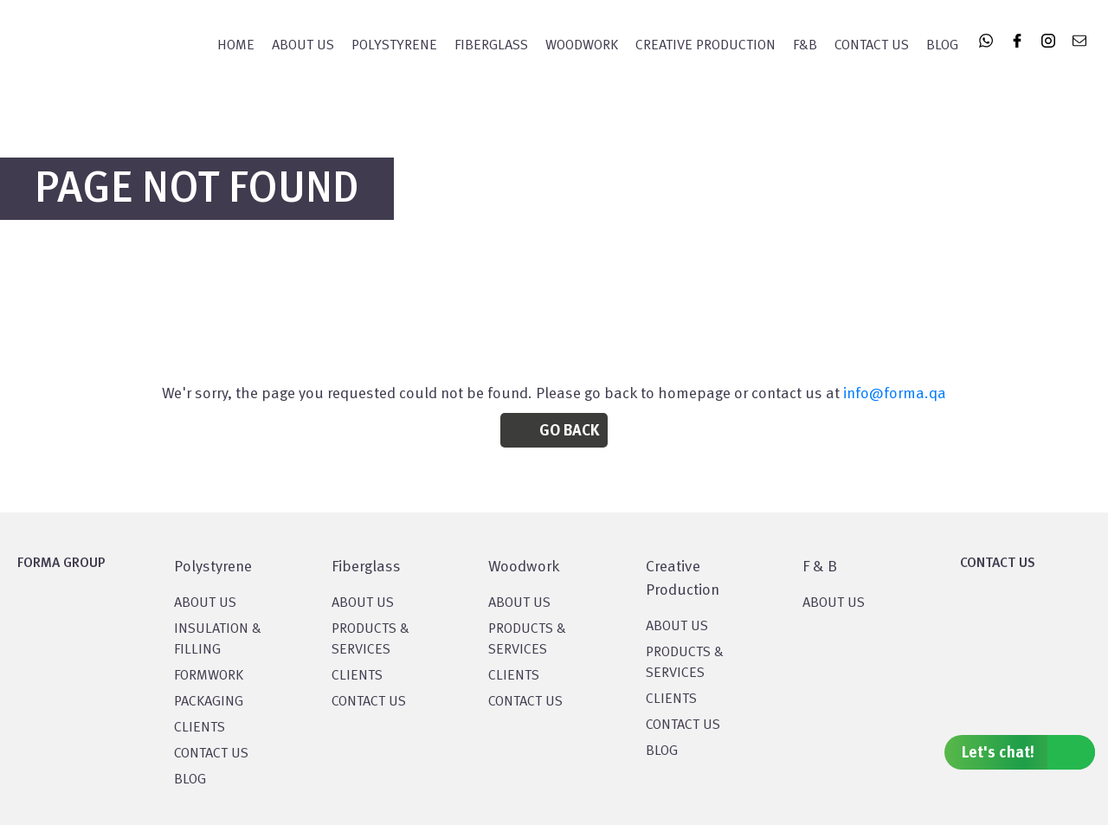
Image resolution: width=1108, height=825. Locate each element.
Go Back (569, 431)
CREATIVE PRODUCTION (705, 46)
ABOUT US (833, 603)
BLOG (190, 780)
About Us (303, 46)
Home (235, 46)
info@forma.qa (894, 394)
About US (205, 603)
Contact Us (871, 46)
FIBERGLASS (491, 46)
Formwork (208, 676)
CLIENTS (199, 728)
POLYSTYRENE (394, 46)
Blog (942, 46)
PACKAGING (208, 702)
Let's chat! (1028, 752)
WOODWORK (581, 46)
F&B (805, 46)
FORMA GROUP (61, 563)
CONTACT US (211, 754)
